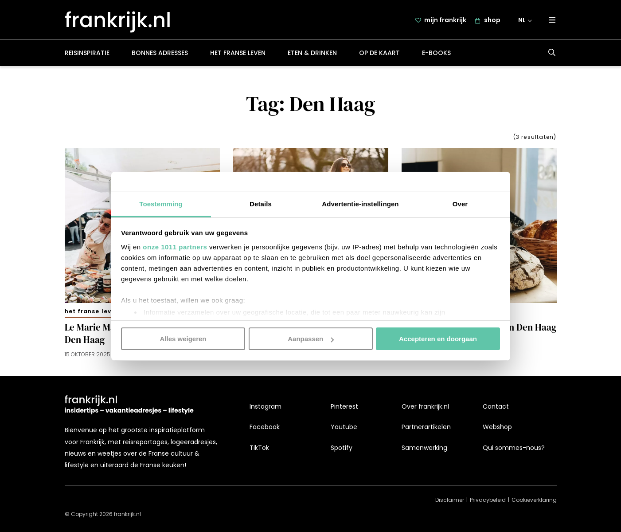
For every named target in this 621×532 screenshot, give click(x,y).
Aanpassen (311, 339)
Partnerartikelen (426, 427)
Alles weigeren (183, 339)
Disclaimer (449, 500)
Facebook (265, 427)
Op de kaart (379, 55)
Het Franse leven (238, 55)
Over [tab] (460, 203)
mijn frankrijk (445, 20)
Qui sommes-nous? (514, 447)
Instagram (265, 406)
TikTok (259, 447)
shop (492, 20)
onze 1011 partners (175, 246)
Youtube (344, 427)
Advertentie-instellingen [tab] (360, 203)
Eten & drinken (312, 55)
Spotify (341, 447)
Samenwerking (424, 447)
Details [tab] (261, 203)
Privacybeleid (488, 500)
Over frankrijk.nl (425, 406)
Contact (496, 406)
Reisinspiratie (87, 55)
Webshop (497, 427)
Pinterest (344, 406)
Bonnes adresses (160, 55)
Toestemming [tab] (161, 203)
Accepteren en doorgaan (438, 339)
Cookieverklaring (534, 500)
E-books (436, 55)
